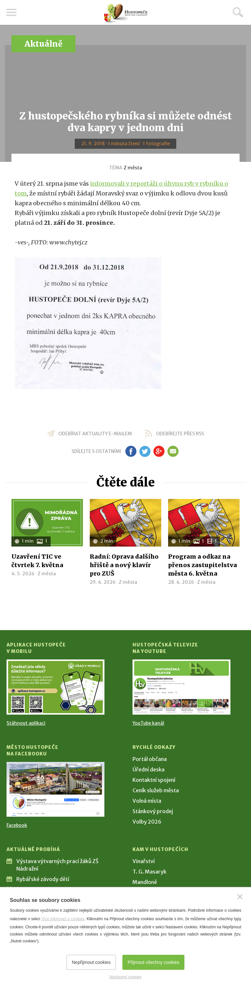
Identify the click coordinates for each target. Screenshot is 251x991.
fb (130, 451)
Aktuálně (43, 44)
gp (159, 451)
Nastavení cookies (125, 977)
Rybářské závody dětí (42, 879)
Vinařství (144, 861)
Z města (133, 168)
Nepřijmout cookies (91, 962)
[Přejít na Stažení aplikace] (55, 686)
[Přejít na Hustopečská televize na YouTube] (181, 686)
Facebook (17, 825)
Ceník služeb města (156, 790)
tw (145, 451)
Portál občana (150, 759)
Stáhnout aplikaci (26, 723)
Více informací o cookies (63, 919)
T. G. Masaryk (149, 871)
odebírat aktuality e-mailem (95, 434)
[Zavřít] (240, 896)
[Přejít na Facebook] (55, 789)
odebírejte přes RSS (180, 434)
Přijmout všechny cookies (153, 962)
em (173, 451)
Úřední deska (149, 769)
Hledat (237, 12)
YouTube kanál (148, 723)
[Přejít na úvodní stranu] (126, 13)
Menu (11, 12)
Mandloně (145, 882)
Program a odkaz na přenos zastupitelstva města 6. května (202, 565)
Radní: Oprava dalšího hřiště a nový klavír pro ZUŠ (124, 565)
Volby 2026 (147, 821)
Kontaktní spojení (154, 780)
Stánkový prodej (153, 811)
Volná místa (147, 800)
